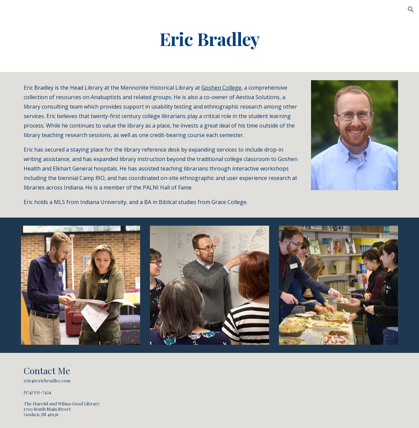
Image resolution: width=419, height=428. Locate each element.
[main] (210, 38)
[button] (411, 9)
